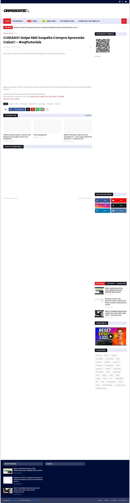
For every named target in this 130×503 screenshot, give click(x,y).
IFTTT (16, 104)
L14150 (104, 375)
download (99, 365)
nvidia (120, 382)
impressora (117, 369)
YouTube (57, 104)
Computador (109, 365)
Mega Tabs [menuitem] (51, 21)
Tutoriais (50, 104)
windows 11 (116, 362)
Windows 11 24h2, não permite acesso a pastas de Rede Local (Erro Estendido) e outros (45, 27)
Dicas (16, 33)
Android (108, 369)
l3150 (118, 365)
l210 (102, 382)
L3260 (98, 378)
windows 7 (99, 369)
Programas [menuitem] (17, 21)
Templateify (15, 500)
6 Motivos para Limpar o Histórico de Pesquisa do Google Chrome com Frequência (17, 137)
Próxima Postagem (84, 198)
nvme (97, 385)
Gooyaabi (34, 500)
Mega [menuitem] (35, 21)
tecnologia (42, 104)
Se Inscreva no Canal (11, 99)
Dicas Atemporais (40, 135)
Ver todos (88, 115)
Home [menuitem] (7, 21)
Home (100, 500)
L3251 (117, 375)
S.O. (111, 378)
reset (117, 359)
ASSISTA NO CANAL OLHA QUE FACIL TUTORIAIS (47, 97)
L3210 (111, 375)
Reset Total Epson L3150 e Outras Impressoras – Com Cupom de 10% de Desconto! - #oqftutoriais (78, 137)
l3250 (108, 372)
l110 (97, 382)
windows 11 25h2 (101, 388)
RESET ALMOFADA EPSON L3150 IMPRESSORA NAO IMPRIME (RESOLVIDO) (114, 290)
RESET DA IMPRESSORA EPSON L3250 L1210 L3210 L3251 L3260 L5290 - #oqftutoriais (115, 313)
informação (23, 104)
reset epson (116, 372)
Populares (100, 283)
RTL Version (123, 500)
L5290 (105, 378)
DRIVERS (107, 362)
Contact (114, 500)
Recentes (110, 283)
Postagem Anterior (10, 198)
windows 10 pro (120, 385)
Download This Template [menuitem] (89, 21)
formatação (119, 378)
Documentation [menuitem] (67, 21)
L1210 (97, 375)
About (107, 500)
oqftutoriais (32, 104)
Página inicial (7, 33)
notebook (99, 362)
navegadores (111, 382)
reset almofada (107, 385)
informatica (99, 372)
